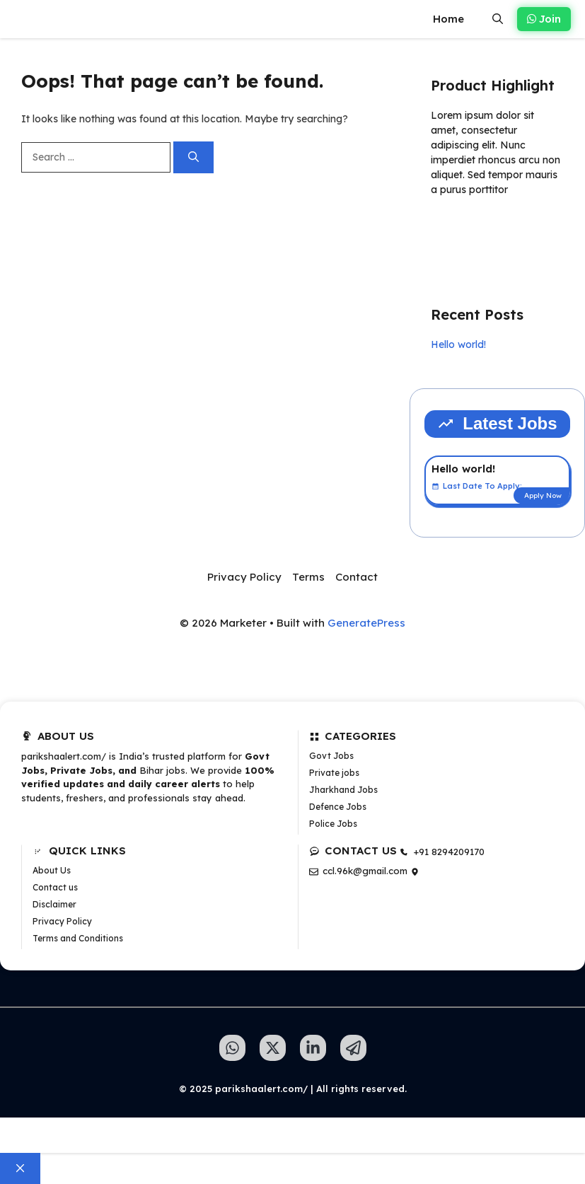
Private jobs (334, 772)
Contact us (55, 887)
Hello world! (458, 344)
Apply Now (543, 495)
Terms (308, 577)
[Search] (193, 157)
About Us (52, 870)
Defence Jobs (337, 806)
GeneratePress (366, 622)
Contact (356, 577)
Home (448, 18)
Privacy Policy (244, 577)
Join (544, 18)
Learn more (475, 230)
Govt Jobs (331, 755)
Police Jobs (333, 823)
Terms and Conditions (78, 938)
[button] (497, 19)
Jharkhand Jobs (343, 789)
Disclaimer (54, 904)
